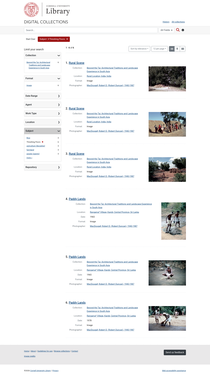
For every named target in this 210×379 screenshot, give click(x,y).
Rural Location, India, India (99, 76)
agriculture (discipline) (36, 146)
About (33, 351)
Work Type (31, 113)
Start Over (30, 39)
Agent (29, 104)
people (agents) (33, 154)
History (166, 22)
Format (29, 78)
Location (30, 122)
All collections (178, 22)
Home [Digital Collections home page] (26, 351)
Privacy (55, 371)
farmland (30, 150)
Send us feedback (175, 352)
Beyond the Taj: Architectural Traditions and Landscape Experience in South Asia (38, 65)
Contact (74, 351)
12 (158, 48)
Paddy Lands (77, 199)
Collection (31, 55)
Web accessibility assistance (174, 371)
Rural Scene (76, 63)
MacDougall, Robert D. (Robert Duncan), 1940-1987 (110, 85)
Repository (31, 167)
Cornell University (31, 9)
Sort (139, 49)
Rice (28, 138)
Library (57, 9)
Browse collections (62, 351)
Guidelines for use (44, 351)
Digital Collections (46, 21)
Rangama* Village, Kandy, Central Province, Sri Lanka (114, 212)
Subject (29, 130)
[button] (54, 39)
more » (29, 158)
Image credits (29, 356)
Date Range (31, 95)
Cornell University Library (40, 371)
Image (29, 85)
